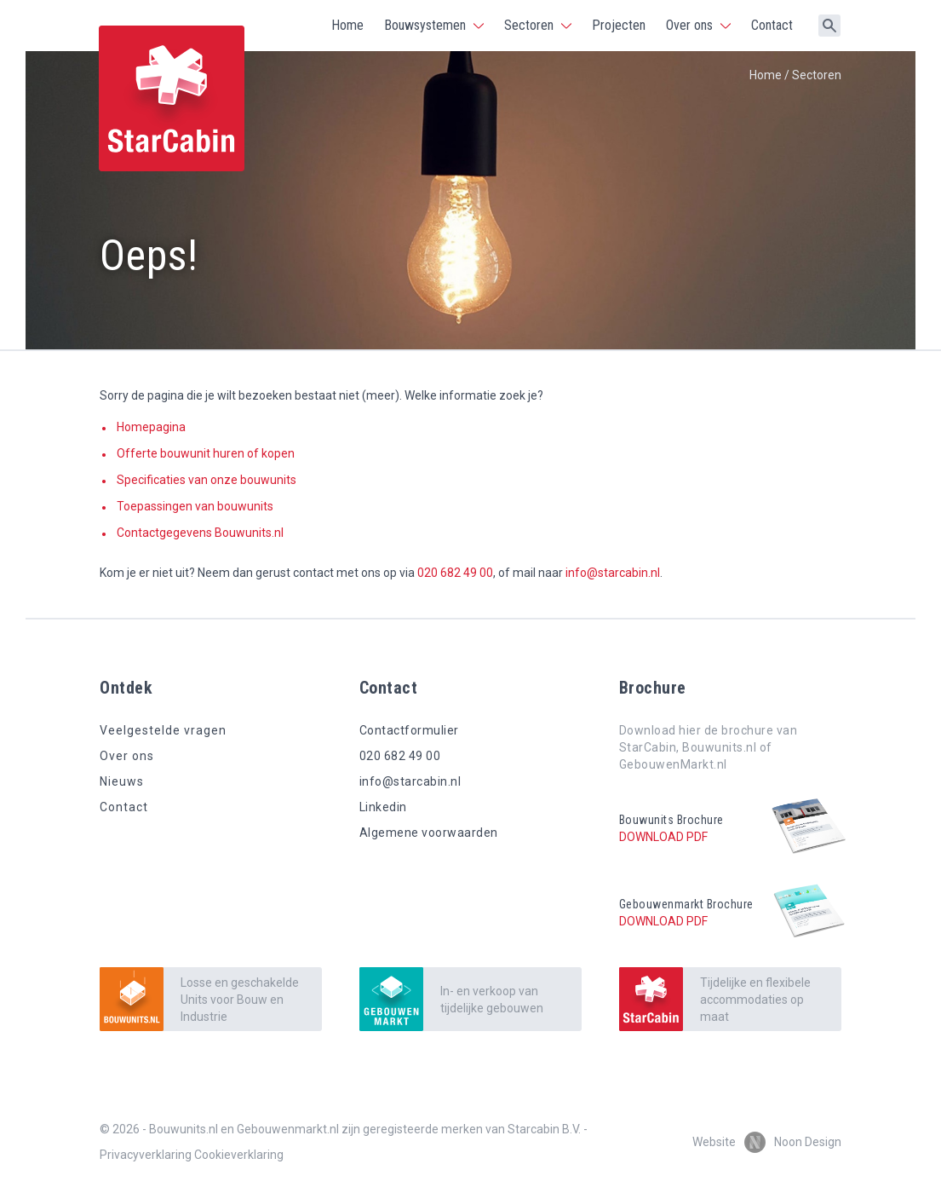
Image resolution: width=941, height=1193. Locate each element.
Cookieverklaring (239, 1154)
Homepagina (151, 427)
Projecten (619, 25)
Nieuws (122, 781)
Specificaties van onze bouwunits (206, 480)
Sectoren (529, 25)
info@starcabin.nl (612, 572)
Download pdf (663, 837)
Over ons (689, 25)
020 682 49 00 (455, 572)
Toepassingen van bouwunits (195, 506)
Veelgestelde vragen (163, 730)
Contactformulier (409, 730)
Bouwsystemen (425, 25)
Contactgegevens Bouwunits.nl (200, 532)
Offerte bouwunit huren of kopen (206, 453)
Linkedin (383, 807)
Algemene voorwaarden (428, 832)
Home (347, 25)
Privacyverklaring (146, 1154)
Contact (772, 25)
